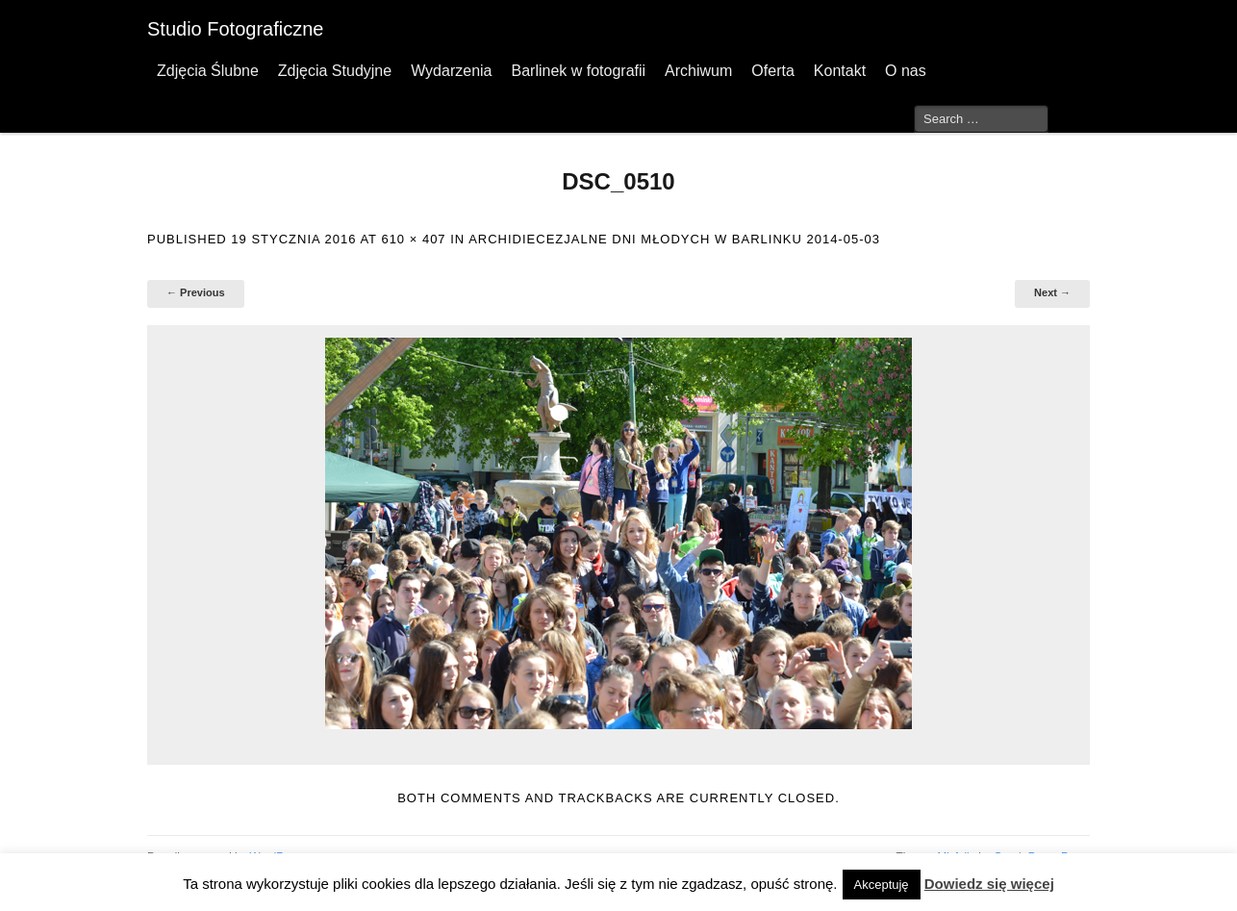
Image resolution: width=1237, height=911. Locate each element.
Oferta (772, 71)
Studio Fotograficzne (235, 28)
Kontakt (840, 71)
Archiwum (698, 71)
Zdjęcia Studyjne (334, 71)
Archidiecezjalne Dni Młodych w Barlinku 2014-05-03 (674, 239)
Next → (1052, 292)
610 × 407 (413, 239)
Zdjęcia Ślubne (208, 71)
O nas (905, 71)
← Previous (195, 292)
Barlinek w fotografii (578, 71)
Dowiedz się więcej (989, 883)
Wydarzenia (451, 71)
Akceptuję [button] (881, 884)
